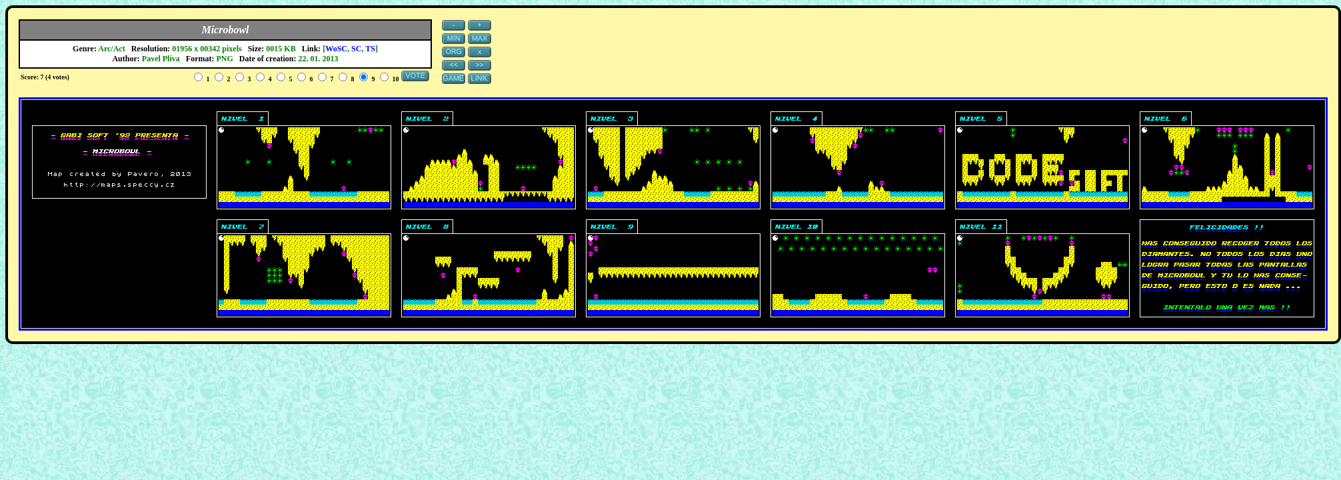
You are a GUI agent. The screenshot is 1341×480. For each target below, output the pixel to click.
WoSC (336, 48)
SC (356, 48)
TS (370, 48)
